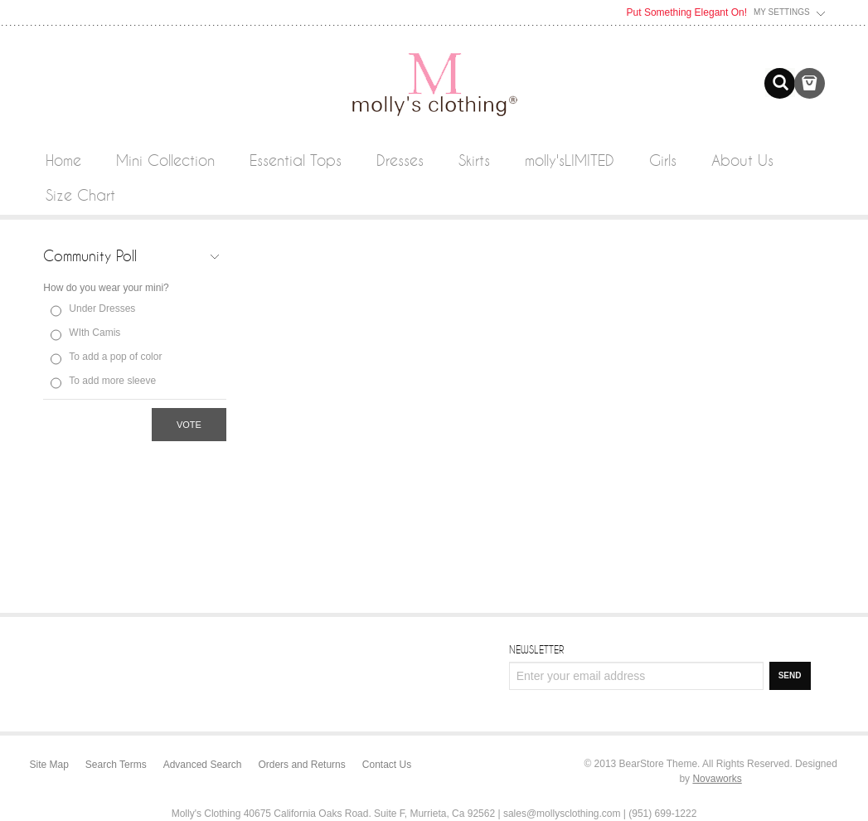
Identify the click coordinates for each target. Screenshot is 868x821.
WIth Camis (94, 332)
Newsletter (536, 649)
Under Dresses (102, 308)
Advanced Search (202, 764)
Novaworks (716, 779)
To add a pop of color (115, 356)
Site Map (49, 764)
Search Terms (116, 764)
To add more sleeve (112, 380)
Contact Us (386, 764)
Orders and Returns (301, 764)
